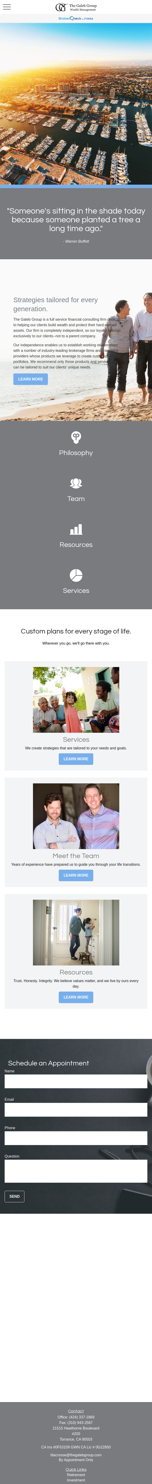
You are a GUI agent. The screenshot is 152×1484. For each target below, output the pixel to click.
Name (10, 1071)
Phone (10, 1128)
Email (9, 1099)
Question (12, 1156)
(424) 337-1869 (81, 1417)
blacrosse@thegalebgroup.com (76, 1455)
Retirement (76, 1475)
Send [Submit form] (14, 1196)
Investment (76, 1480)
